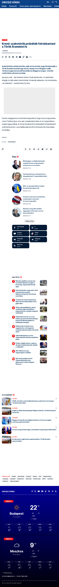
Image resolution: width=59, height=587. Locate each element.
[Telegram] (38, 239)
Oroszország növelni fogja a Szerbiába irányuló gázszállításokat (34, 429)
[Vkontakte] (20, 239)
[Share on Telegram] (16, 57)
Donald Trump (36, 478)
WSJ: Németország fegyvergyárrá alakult (23, 352)
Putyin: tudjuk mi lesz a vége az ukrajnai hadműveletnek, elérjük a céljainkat (26, 345)
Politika (5, 40)
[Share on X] (9, 57)
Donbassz (50, 478)
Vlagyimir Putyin (47, 476)
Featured (28, 476)
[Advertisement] (29, 23)
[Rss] (55, 491)
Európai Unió (20, 478)
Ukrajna (35, 476)
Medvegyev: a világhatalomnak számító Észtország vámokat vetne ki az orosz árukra (34, 163)
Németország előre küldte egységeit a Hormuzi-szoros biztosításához (33, 211)
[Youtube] (20, 233)
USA (40, 476)
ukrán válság (21, 476)
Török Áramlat (12, 142)
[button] (44, 2)
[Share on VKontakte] (13, 57)
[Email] (20, 57)
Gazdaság (15, 408)
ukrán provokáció (14, 481)
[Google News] (42, 491)
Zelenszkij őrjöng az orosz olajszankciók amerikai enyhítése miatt (27, 337)
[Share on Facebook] (6, 57)
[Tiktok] (38, 233)
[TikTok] (45, 491)
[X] (38, 227)
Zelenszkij (28, 478)
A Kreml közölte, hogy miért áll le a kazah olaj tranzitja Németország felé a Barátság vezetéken (27, 293)
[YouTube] (38, 491)
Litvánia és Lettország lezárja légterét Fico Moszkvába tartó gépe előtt (26, 301)
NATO (44, 478)
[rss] (20, 245)
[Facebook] (20, 227)
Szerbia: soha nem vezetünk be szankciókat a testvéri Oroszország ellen (34, 199)
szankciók (12, 478)
